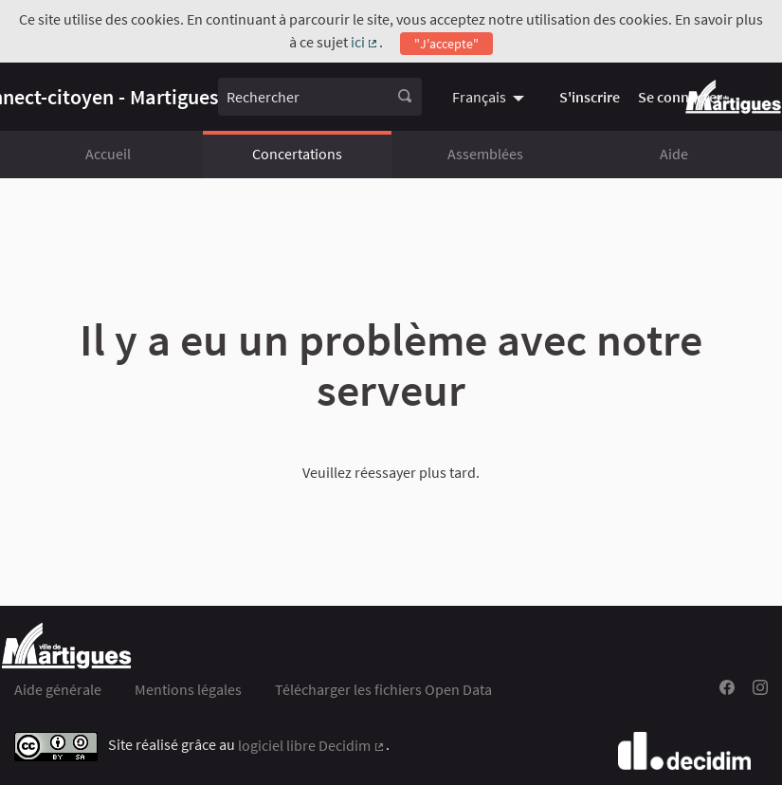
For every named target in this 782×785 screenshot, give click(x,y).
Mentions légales (188, 689)
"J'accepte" (446, 43)
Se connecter (680, 96)
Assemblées (485, 153)
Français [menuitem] (479, 96)
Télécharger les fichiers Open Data (383, 689)
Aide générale (57, 689)
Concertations (297, 153)
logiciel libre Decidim (312, 745)
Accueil (108, 153)
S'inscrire (589, 96)
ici (365, 41)
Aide (674, 153)
